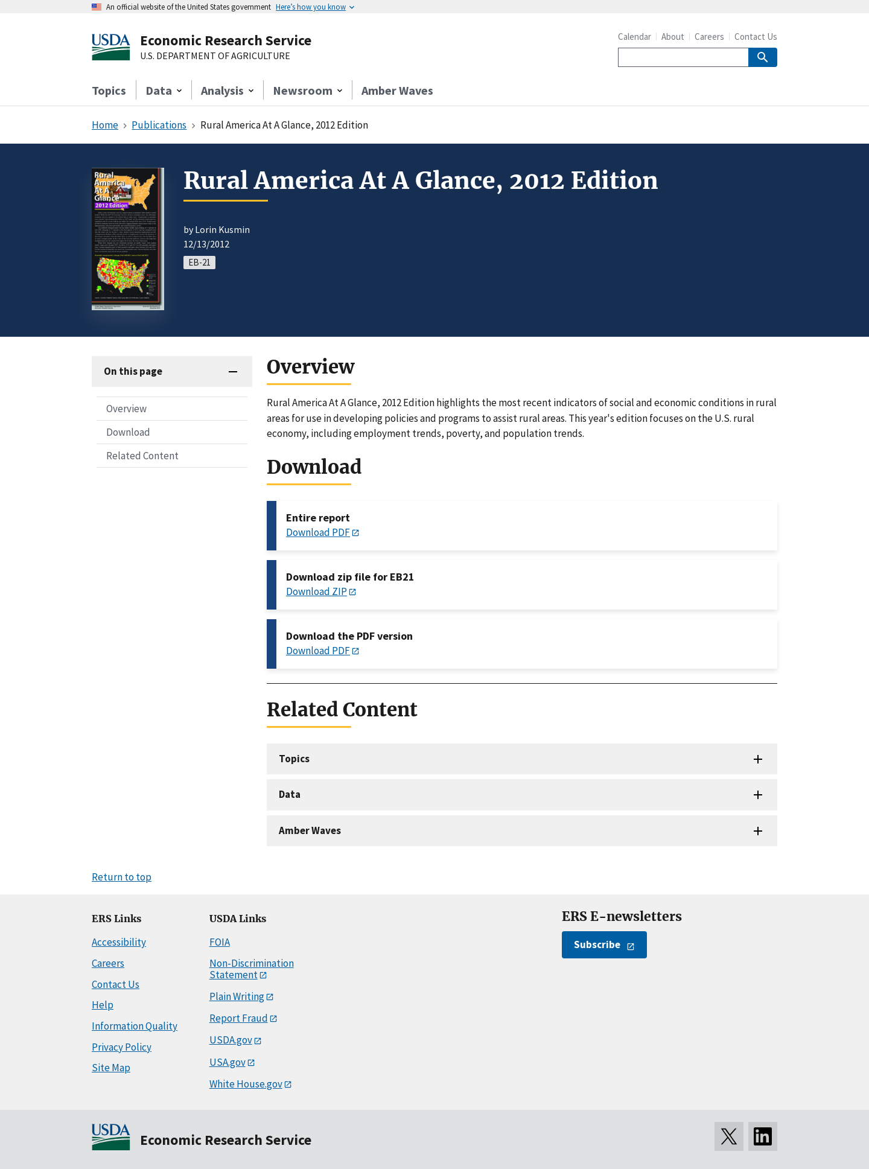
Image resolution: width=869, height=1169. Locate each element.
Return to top (121, 877)
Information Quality (134, 1026)
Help (102, 1004)
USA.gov (227, 1062)
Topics (109, 90)
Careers (709, 36)
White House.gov (245, 1084)
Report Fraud (238, 1018)
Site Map (111, 1067)
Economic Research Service (225, 40)
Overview (126, 408)
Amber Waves (397, 90)
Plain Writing (236, 996)
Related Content (142, 455)
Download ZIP (316, 591)
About (672, 36)
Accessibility (119, 942)
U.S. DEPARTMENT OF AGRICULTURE (215, 56)
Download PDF (318, 532)
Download (128, 432)
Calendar (634, 36)
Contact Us (755, 36)
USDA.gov (230, 1039)
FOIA (219, 942)
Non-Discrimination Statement (251, 969)
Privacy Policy (121, 1047)
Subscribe (597, 944)
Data (290, 794)
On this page (133, 371)
